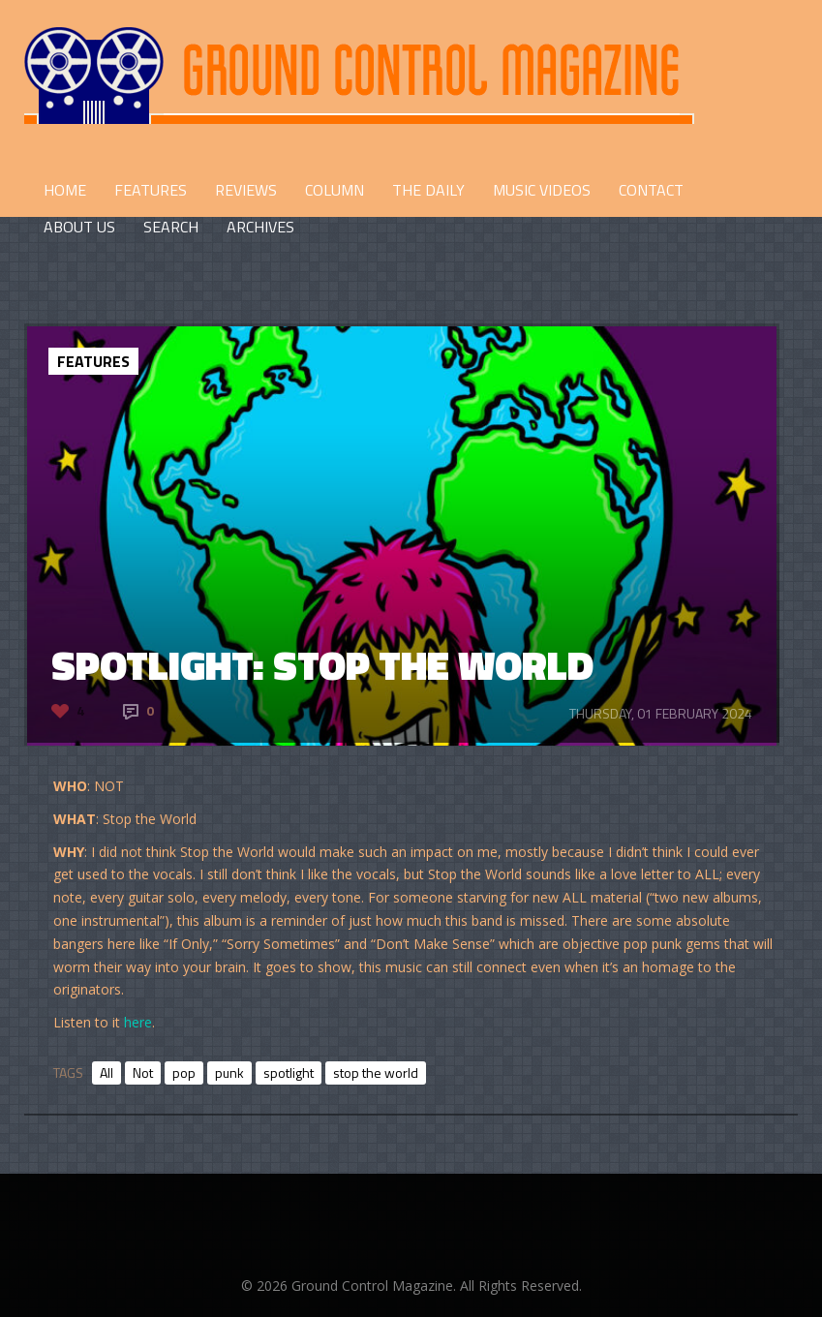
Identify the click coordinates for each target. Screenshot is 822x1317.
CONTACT (651, 189)
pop (184, 1072)
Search (170, 226)
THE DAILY (428, 189)
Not (143, 1072)
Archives (260, 226)
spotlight (288, 1072)
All (106, 1072)
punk (229, 1072)
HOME (65, 189)
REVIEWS (246, 189)
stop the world (375, 1072)
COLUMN (334, 189)
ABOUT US (79, 226)
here (138, 1022)
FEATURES (150, 189)
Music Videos (542, 189)
